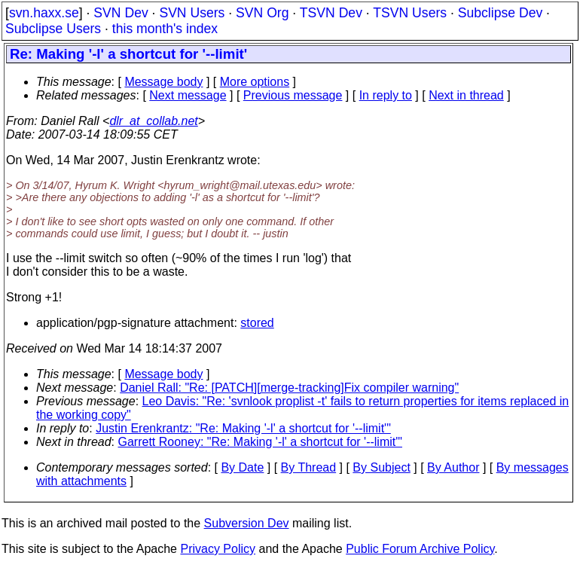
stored (256, 322)
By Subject (381, 467)
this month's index (165, 28)
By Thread (309, 467)
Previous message (293, 95)
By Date (242, 467)
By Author (453, 467)
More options (255, 81)
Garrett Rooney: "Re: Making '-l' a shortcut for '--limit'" (260, 441)
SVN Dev (120, 12)
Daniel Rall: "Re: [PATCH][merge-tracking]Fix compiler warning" (289, 387)
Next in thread (466, 95)
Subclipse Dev (500, 12)
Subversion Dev (246, 523)
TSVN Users (410, 12)
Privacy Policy (217, 548)
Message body (163, 81)
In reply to (385, 95)
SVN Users (191, 12)
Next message (187, 95)
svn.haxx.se (44, 12)
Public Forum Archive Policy (420, 548)
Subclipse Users (53, 28)
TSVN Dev (331, 12)
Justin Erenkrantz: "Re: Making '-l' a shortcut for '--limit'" (243, 428)
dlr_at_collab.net (153, 121)
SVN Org (262, 12)
